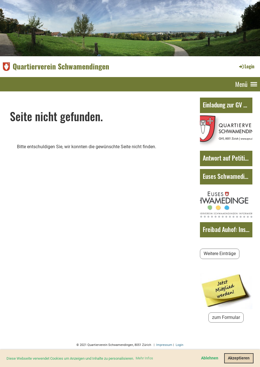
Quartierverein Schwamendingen (61, 66)
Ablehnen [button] (209, 358)
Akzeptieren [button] (239, 358)
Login (246, 66)
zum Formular (226, 317)
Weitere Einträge (220, 253)
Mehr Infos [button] (144, 358)
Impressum (163, 345)
